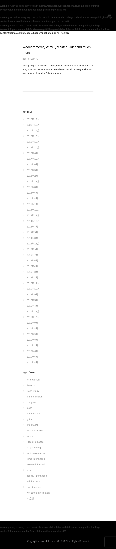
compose (31, 402)
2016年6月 (32, 164)
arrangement (33, 379)
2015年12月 (33, 181)
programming (34, 447)
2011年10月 (33, 317)
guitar (30, 419)
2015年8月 (32, 187)
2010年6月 (32, 351)
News (30, 436)
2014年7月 (32, 226)
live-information (35, 430)
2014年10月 (33, 221)
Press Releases (35, 441)
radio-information (36, 453)
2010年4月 (32, 362)
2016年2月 (32, 175)
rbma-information (36, 458)
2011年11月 (33, 311)
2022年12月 (33, 119)
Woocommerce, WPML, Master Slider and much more (57, 50)
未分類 (30, 498)
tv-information (34, 481)
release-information (37, 464)
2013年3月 (32, 271)
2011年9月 (32, 322)
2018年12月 (33, 141)
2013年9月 (32, 249)
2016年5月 (32, 170)
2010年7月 (32, 345)
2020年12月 (33, 130)
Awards (31, 385)
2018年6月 (32, 153)
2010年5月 (32, 356)
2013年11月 (33, 243)
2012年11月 (33, 283)
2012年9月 (32, 294)
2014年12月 (33, 209)
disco (29, 407)
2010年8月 (32, 339)
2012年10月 (33, 288)
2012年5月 (32, 300)
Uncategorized (34, 487)
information (33, 424)
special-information (37, 475)
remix (30, 470)
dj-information (34, 413)
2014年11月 (33, 215)
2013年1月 (32, 277)
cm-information (35, 396)
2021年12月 (33, 124)
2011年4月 (32, 328)
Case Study (33, 391)
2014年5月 (32, 232)
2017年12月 (33, 158)
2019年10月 (33, 136)
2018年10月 (33, 147)
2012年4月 (32, 305)
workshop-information (38, 492)
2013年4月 (32, 266)
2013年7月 (32, 254)
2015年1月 (32, 204)
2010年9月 (32, 334)
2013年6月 (32, 260)
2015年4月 (32, 198)
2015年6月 (32, 192)
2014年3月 (32, 238)
